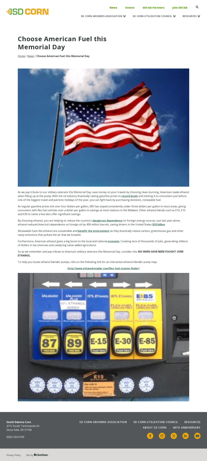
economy (114, 241)
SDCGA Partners (153, 7)
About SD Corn (154, 427)
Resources (190, 16)
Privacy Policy (13, 455)
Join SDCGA (180, 7)
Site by (37, 455)
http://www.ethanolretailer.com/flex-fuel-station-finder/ (104, 268)
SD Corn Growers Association (101, 16)
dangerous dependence (107, 220)
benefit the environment (93, 231)
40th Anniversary (187, 427)
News (113, 7)
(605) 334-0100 (15, 437)
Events (130, 7)
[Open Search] (198, 7)
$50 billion (158, 224)
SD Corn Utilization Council (152, 16)
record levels (129, 196)
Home (21, 56)
